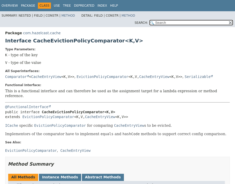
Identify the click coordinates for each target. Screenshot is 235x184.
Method (68, 15)
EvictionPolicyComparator (102, 77)
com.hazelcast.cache (42, 33)
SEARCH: (141, 23)
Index (102, 5)
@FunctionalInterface (26, 107)
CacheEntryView (46, 77)
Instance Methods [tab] (60, 177)
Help (114, 5)
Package (28, 5)
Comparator (16, 77)
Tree (67, 5)
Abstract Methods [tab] (103, 177)
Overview (10, 5)
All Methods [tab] (23, 177)
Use (57, 5)
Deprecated (84, 5)
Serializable (197, 77)
